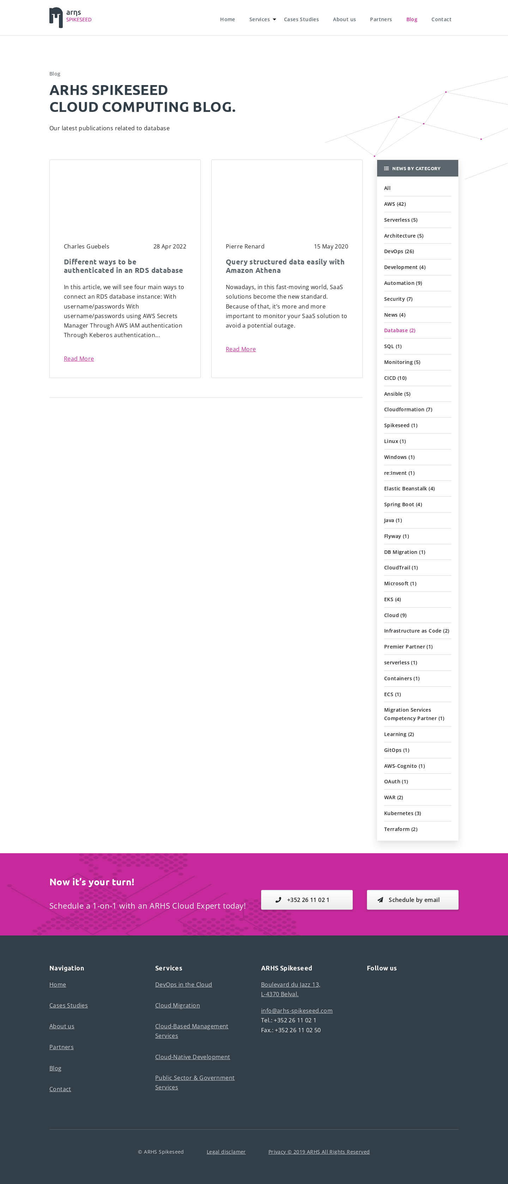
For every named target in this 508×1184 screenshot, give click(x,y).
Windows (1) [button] (399, 457)
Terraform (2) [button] (400, 829)
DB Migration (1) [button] (404, 552)
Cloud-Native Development (192, 1057)
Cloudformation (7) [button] (408, 409)
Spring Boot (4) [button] (403, 504)
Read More (79, 359)
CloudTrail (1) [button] (401, 567)
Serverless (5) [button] (401, 219)
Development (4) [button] (404, 267)
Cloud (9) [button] (395, 615)
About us (344, 19)
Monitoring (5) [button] (402, 362)
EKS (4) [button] (392, 599)
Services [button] (259, 19)
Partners (381, 19)
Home (227, 19)
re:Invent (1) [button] (399, 473)
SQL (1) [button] (393, 346)
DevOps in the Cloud (183, 984)
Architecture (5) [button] (403, 235)
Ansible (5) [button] (397, 393)
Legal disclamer (226, 1151)
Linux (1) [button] (395, 441)
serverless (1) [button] (400, 662)
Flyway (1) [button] (396, 536)
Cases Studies (301, 19)
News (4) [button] (394, 314)
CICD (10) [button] (395, 378)
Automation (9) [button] (403, 283)
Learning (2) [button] (399, 734)
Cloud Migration (177, 1005)
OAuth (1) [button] (396, 781)
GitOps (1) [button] (396, 750)
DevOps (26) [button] (399, 251)
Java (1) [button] (393, 520)
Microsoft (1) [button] (400, 583)
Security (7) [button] (398, 298)
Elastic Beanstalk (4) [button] (409, 488)
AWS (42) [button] (395, 204)
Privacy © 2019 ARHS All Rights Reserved (319, 1151)
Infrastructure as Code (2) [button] (416, 630)
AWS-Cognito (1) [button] (404, 766)
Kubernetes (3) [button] (402, 813)
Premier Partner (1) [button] (408, 646)
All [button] (387, 188)
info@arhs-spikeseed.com (297, 1011)
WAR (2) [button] (393, 797)
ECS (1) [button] (392, 694)
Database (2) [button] (400, 330)
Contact (441, 19)
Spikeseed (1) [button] (400, 425)
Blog (412, 19)
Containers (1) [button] (402, 678)
